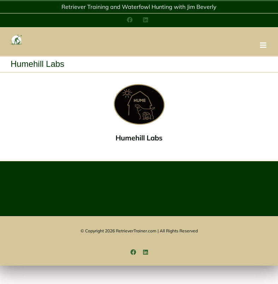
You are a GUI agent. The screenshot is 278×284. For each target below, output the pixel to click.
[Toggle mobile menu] (263, 45)
